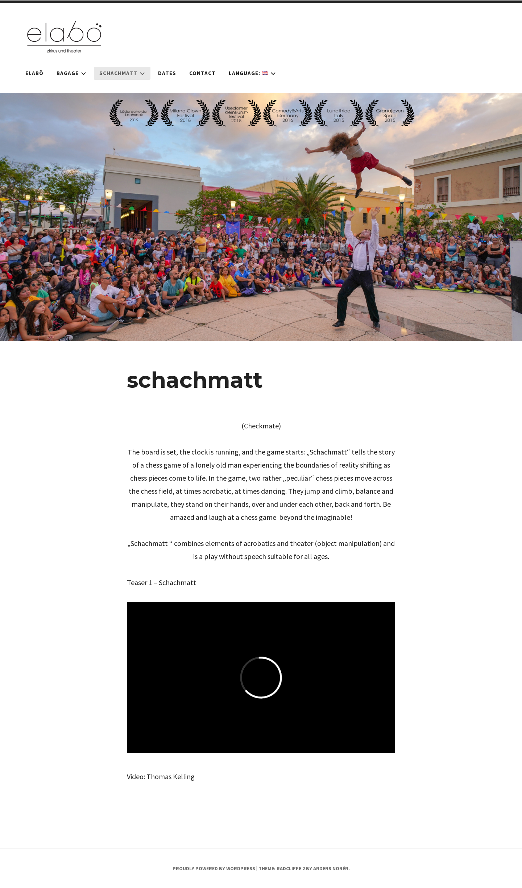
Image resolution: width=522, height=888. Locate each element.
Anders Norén (330, 868)
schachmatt (122, 73)
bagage (71, 73)
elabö (34, 73)
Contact (202, 73)
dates (167, 73)
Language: (252, 73)
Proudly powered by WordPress (214, 868)
